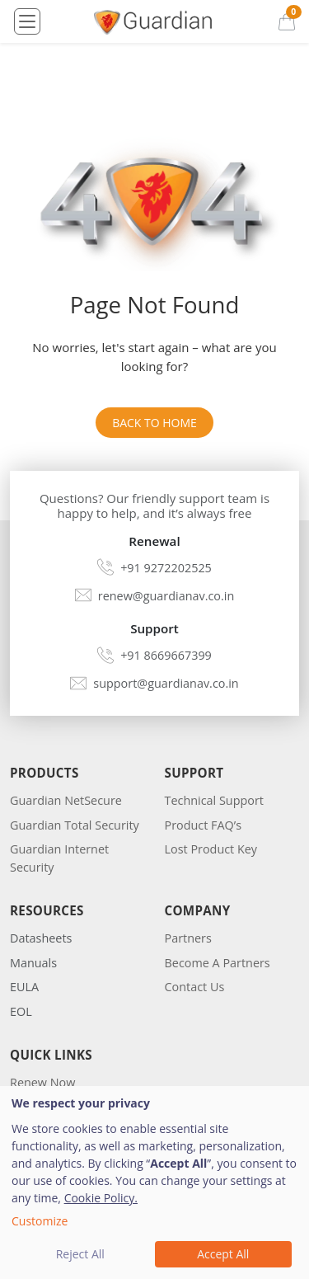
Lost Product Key (211, 849)
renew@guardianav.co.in (166, 596)
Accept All (223, 1254)
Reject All (80, 1254)
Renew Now (42, 1082)
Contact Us (195, 987)
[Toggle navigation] (27, 21)
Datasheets (41, 938)
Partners (188, 938)
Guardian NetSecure (66, 800)
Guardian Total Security (74, 825)
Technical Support (214, 800)
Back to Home (154, 422)
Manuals (33, 963)
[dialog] (154, 1182)
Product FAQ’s (203, 825)
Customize (40, 1221)
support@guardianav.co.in (165, 683)
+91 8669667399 (166, 655)
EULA (24, 987)
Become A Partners (217, 963)
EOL (21, 1011)
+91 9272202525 (166, 568)
